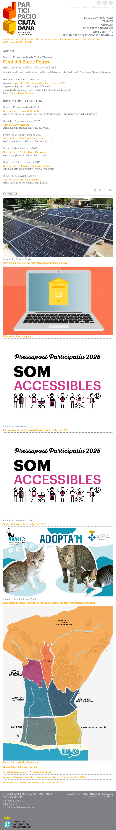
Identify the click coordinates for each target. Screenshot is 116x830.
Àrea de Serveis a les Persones (31, 39)
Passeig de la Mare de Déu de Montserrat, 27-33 (37, 83)
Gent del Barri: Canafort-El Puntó (21, 111)
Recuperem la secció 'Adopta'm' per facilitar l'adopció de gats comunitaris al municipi (49, 602)
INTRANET (95, 793)
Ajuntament (8, 39)
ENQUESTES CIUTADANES (98, 28)
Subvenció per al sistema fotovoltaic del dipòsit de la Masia (35, 262)
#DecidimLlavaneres (102, 7)
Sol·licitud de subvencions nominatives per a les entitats (33, 782)
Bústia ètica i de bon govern (18, 336)
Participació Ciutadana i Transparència (66, 39)
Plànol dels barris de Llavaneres (20, 762)
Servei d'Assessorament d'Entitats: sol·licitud (27, 772)
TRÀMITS (107, 21)
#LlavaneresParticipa (80, 7)
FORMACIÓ (106, 24)
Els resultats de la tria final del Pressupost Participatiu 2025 (35, 430)
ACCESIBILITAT (95, 796)
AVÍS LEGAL (107, 793)
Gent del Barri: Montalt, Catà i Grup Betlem (27, 165)
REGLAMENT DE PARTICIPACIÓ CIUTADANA (88, 35)
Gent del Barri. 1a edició (22, 93)
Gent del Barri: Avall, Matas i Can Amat (24, 152)
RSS (86, 793)
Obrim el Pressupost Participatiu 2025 (24, 524)
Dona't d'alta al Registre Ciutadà (20, 767)
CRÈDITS (108, 796)
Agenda (14, 42)
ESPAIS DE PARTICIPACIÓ (98, 17)
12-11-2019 (26, 42)
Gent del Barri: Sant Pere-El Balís (21, 179)
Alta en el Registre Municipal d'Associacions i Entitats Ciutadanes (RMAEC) (44, 777)
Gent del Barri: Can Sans (16, 124)
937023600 (9, 804)
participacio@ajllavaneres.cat (18, 807)
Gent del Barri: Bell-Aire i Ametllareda (24, 138)
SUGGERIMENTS (75, 793)
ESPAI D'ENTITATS (102, 31)
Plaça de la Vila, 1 (12, 800)
